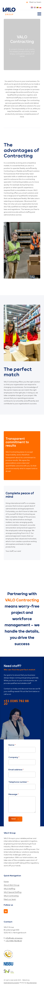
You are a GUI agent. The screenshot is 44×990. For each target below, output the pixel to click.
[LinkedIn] (6, 911)
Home (6, 881)
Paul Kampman (32, 983)
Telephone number (18, 782)
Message (13, 794)
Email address (16, 770)
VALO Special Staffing (12, 892)
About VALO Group (11, 885)
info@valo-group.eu (14, 938)
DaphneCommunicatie (11, 983)
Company (13, 757)
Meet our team (10, 899)
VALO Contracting (11, 896)
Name (12, 745)
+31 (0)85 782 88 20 (16, 702)
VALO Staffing (9, 889)
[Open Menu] (39, 14)
